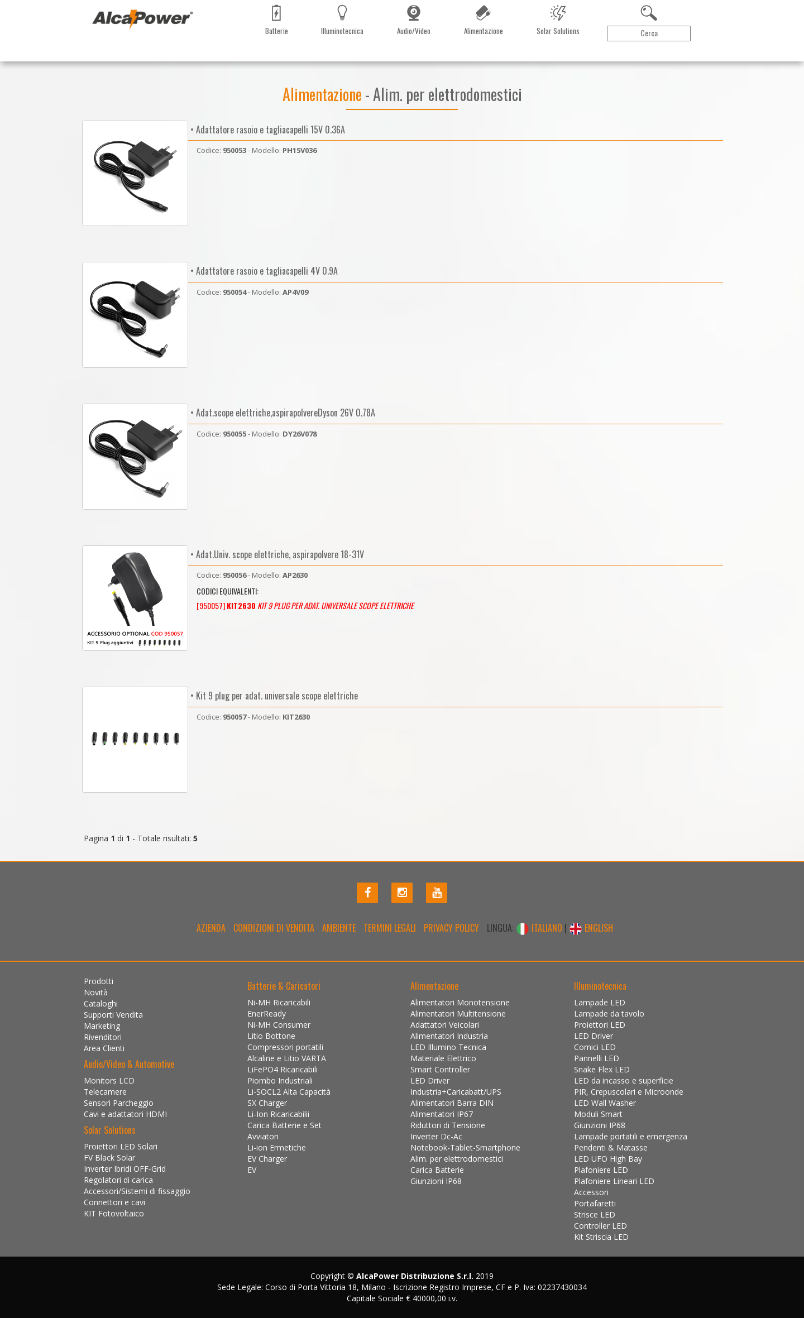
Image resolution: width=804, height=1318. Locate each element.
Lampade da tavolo (609, 1013)
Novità (142, 58)
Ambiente (339, 927)
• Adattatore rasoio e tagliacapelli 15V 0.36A (266, 129)
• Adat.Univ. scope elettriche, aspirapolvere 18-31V (276, 554)
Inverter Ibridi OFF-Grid (125, 1168)
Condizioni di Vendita (273, 927)
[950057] (305, 605)
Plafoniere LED (601, 1169)
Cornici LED (595, 1047)
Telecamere (105, 1091)
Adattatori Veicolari (444, 1024)
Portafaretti (595, 1203)
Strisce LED (594, 1214)
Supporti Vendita (113, 1014)
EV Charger (267, 1158)
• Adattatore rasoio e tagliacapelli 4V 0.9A (263, 270)
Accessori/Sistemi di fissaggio (137, 1191)
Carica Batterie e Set (284, 1125)
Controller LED (600, 1225)
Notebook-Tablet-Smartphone (465, 1147)
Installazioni (359, 58)
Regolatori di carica (118, 1180)
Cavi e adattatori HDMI (125, 1114)
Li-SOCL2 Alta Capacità (289, 1091)
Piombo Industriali (280, 1080)
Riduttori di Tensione (447, 1125)
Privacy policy (451, 927)
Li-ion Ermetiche (276, 1147)
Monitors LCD (109, 1080)
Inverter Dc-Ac (436, 1136)
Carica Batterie (437, 1169)
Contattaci (311, 58)
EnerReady (266, 1013)
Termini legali (389, 927)
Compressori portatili (285, 1047)
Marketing (220, 58)
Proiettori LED (599, 1024)
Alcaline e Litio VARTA (286, 1058)
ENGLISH (591, 927)
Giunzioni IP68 (436, 1181)
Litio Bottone (271, 1036)
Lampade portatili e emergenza (630, 1136)
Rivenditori (265, 58)
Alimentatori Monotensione (460, 1002)
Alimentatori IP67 (441, 1114)
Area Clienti (684, 59)
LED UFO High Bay (608, 1158)
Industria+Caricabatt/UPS (455, 1091)
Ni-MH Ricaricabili (278, 1002)
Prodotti (106, 58)
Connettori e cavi (114, 1202)
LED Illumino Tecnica (448, 1047)
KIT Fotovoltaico (114, 1213)
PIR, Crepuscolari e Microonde (628, 1091)
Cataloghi (178, 58)
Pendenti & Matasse (611, 1147)
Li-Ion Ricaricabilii (278, 1114)
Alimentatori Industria (449, 1036)
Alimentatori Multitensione (458, 1013)
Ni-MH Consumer (278, 1024)
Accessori (591, 1192)
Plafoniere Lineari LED (614, 1181)
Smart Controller (440, 1069)
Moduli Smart (598, 1114)
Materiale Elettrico (443, 1058)
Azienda (211, 927)
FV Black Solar (109, 1157)
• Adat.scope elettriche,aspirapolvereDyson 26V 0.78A (281, 412)
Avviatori (263, 1136)
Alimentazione (324, 94)
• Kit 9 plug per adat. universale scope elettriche (273, 695)
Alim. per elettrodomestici (456, 1158)
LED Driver (429, 1080)
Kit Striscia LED (601, 1236)
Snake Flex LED (602, 1069)
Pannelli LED (596, 1058)
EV (251, 1169)
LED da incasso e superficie (623, 1080)
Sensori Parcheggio (119, 1102)
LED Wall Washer (605, 1102)
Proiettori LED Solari (120, 1146)
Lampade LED (599, 1002)
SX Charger (267, 1102)
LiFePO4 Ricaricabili (282, 1069)
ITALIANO (540, 927)
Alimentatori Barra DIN (452, 1102)
